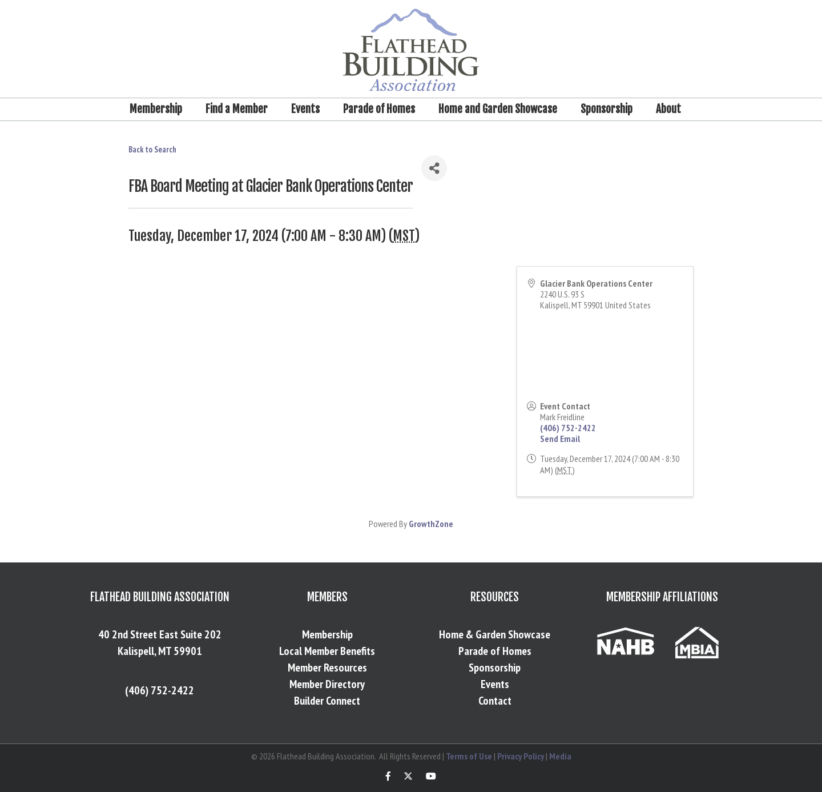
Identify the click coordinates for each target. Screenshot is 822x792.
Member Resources (327, 667)
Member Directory (327, 684)
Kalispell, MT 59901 (160, 651)
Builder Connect (327, 700)
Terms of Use (469, 756)
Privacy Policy (520, 756)
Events (305, 109)
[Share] (434, 168)
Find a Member (237, 109)
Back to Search (152, 149)
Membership (156, 109)
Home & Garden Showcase (494, 634)
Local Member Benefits (327, 651)
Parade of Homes (379, 109)
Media (560, 756)
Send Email (560, 438)
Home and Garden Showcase (497, 109)
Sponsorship (606, 109)
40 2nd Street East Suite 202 (159, 634)
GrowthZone (431, 523)
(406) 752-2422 (568, 427)
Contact (494, 700)
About (668, 109)
